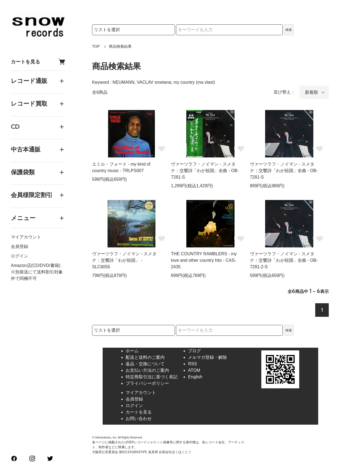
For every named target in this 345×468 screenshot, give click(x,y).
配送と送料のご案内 (145, 357)
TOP (96, 46)
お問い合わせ (139, 418)
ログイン (19, 256)
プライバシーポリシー (147, 383)
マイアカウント (26, 237)
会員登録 (19, 246)
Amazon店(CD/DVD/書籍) (35, 265)
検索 (288, 30)
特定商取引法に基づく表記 (152, 377)
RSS (192, 364)
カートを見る (38, 61)
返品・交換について (145, 364)
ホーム (132, 350)
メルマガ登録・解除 (207, 357)
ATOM (194, 370)
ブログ (194, 350)
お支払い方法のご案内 (147, 370)
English (195, 377)
